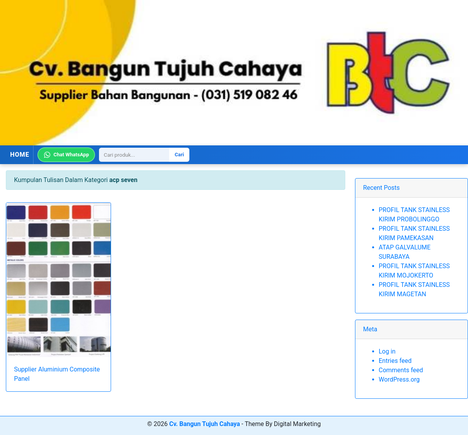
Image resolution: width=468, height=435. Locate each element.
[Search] (134, 155)
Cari (179, 154)
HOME (19, 154)
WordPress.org (399, 379)
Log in (387, 351)
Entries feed (395, 360)
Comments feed (401, 370)
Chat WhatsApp (66, 154)
